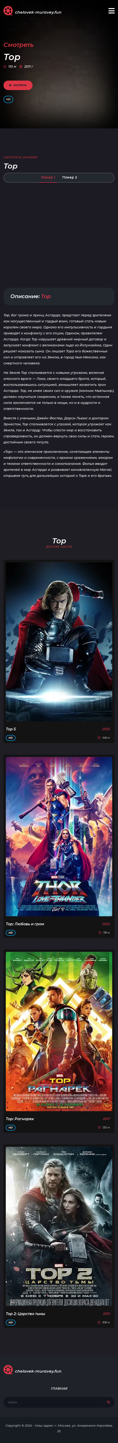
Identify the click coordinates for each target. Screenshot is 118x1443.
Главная (59, 1388)
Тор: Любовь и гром (25, 924)
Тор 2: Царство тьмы (25, 1314)
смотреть (18, 85)
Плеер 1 (48, 177)
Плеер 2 (69, 177)
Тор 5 (11, 729)
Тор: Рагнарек (20, 1119)
